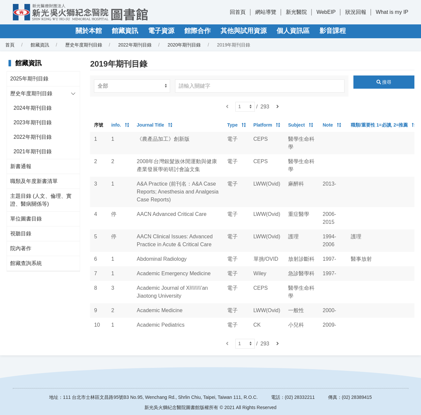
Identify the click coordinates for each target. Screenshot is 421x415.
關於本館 (88, 30)
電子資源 (161, 30)
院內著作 (20, 248)
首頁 (10, 44)
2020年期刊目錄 (184, 44)
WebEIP (326, 12)
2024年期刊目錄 (33, 108)
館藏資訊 (125, 30)
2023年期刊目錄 (33, 122)
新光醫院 (296, 12)
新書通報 (20, 166)
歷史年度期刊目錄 (83, 44)
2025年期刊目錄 (29, 78)
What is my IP (392, 12)
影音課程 (332, 30)
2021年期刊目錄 (33, 151)
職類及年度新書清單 (34, 181)
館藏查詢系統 (26, 263)
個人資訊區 (293, 30)
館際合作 (197, 30)
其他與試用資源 (244, 30)
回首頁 (238, 12)
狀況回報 (355, 12)
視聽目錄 (20, 233)
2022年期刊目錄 (134, 44)
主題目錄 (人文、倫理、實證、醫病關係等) (41, 200)
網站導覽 (265, 12)
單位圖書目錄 (26, 219)
